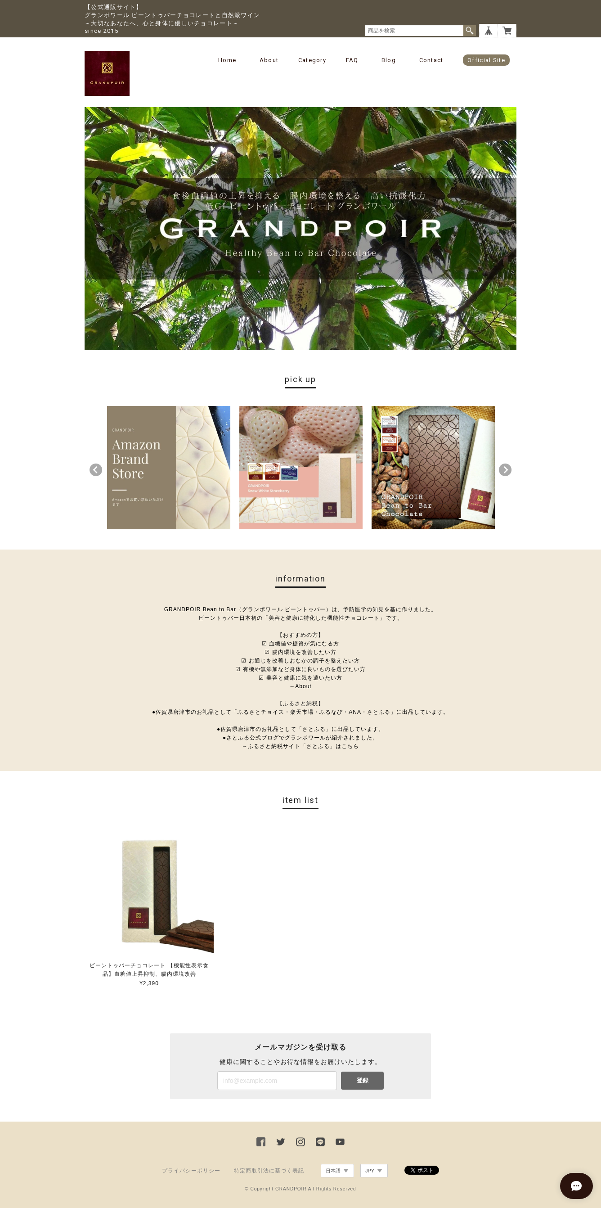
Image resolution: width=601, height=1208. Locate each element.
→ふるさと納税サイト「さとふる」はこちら (300, 746)
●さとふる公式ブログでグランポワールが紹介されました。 (300, 738)
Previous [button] (96, 470)
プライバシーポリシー (191, 1170)
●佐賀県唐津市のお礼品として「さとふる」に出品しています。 (300, 729)
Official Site (486, 60)
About (269, 60)
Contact (431, 60)
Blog (388, 60)
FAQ (352, 60)
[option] (168, 467)
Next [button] (505, 470)
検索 (469, 30)
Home (227, 60)
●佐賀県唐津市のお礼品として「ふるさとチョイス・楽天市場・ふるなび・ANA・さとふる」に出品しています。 (300, 712)
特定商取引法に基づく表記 (269, 1170)
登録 (362, 1080)
